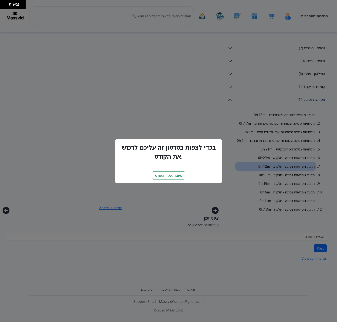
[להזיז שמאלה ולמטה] (3, 6)
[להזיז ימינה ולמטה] (6, 6)
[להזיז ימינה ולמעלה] (6, 3)
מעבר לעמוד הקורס (168, 175)
